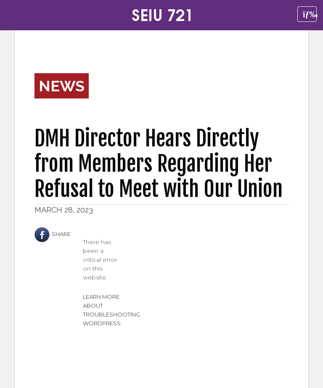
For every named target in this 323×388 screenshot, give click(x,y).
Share (52, 234)
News (62, 86)
